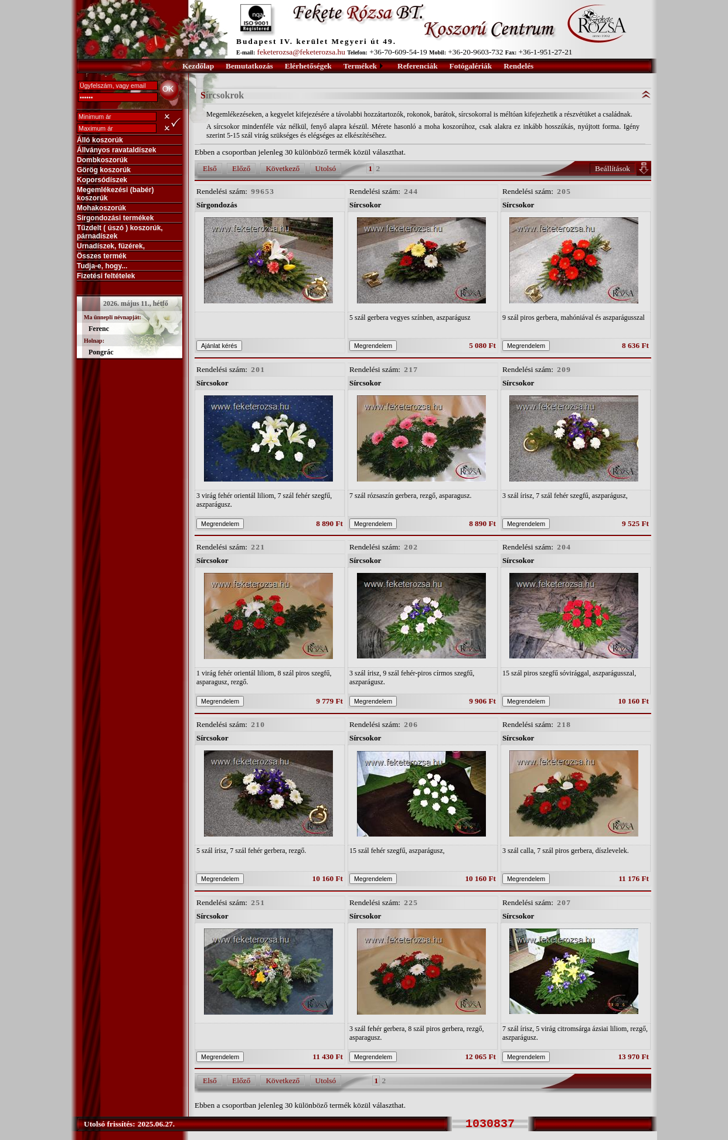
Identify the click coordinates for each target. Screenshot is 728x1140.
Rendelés (518, 66)
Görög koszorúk (104, 170)
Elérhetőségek (308, 66)
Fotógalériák (471, 66)
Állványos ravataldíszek (116, 150)
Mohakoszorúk (101, 208)
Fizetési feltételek (106, 276)
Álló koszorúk (100, 140)
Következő (283, 168)
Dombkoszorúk (102, 160)
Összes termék (102, 256)
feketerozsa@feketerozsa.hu (301, 51)
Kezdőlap (198, 66)
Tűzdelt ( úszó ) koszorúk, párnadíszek (120, 232)
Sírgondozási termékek (115, 218)
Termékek (360, 66)
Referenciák (417, 66)
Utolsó (325, 168)
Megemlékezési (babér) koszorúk (115, 194)
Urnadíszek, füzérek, (111, 246)
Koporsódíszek (102, 180)
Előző (241, 168)
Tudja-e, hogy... (102, 266)
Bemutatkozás (249, 66)
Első (210, 168)
